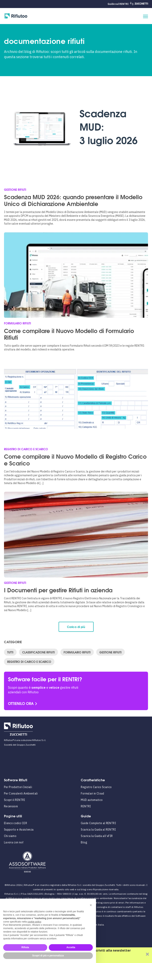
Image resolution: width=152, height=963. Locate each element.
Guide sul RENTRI (118, 3)
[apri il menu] (145, 16)
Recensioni (11, 806)
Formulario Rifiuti (77, 652)
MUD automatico (92, 800)
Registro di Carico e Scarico (29, 661)
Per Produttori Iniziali (18, 787)
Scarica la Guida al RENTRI (98, 829)
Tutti (10, 652)
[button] (91, 905)
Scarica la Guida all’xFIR (97, 836)
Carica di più (76, 627)
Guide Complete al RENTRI (98, 823)
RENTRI (86, 806)
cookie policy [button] (34, 921)
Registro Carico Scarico (96, 787)
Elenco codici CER (15, 823)
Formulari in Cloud (92, 793)
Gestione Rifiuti (110, 652)
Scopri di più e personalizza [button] (48, 955)
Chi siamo (10, 836)
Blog (84, 842)
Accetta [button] (70, 947)
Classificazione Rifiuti (38, 652)
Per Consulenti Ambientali (21, 793)
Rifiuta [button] (25, 947)
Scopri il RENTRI (14, 800)
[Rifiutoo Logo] (16, 16)
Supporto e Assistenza (19, 829)
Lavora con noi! (13, 842)
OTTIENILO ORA (21, 703)
